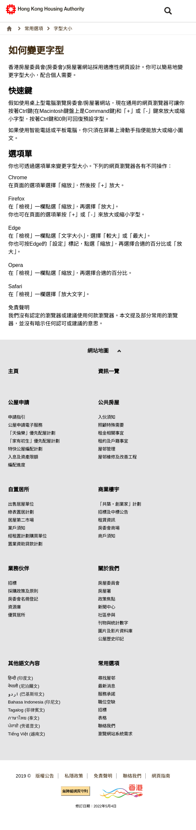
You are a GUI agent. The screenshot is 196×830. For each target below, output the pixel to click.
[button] (186, 11)
